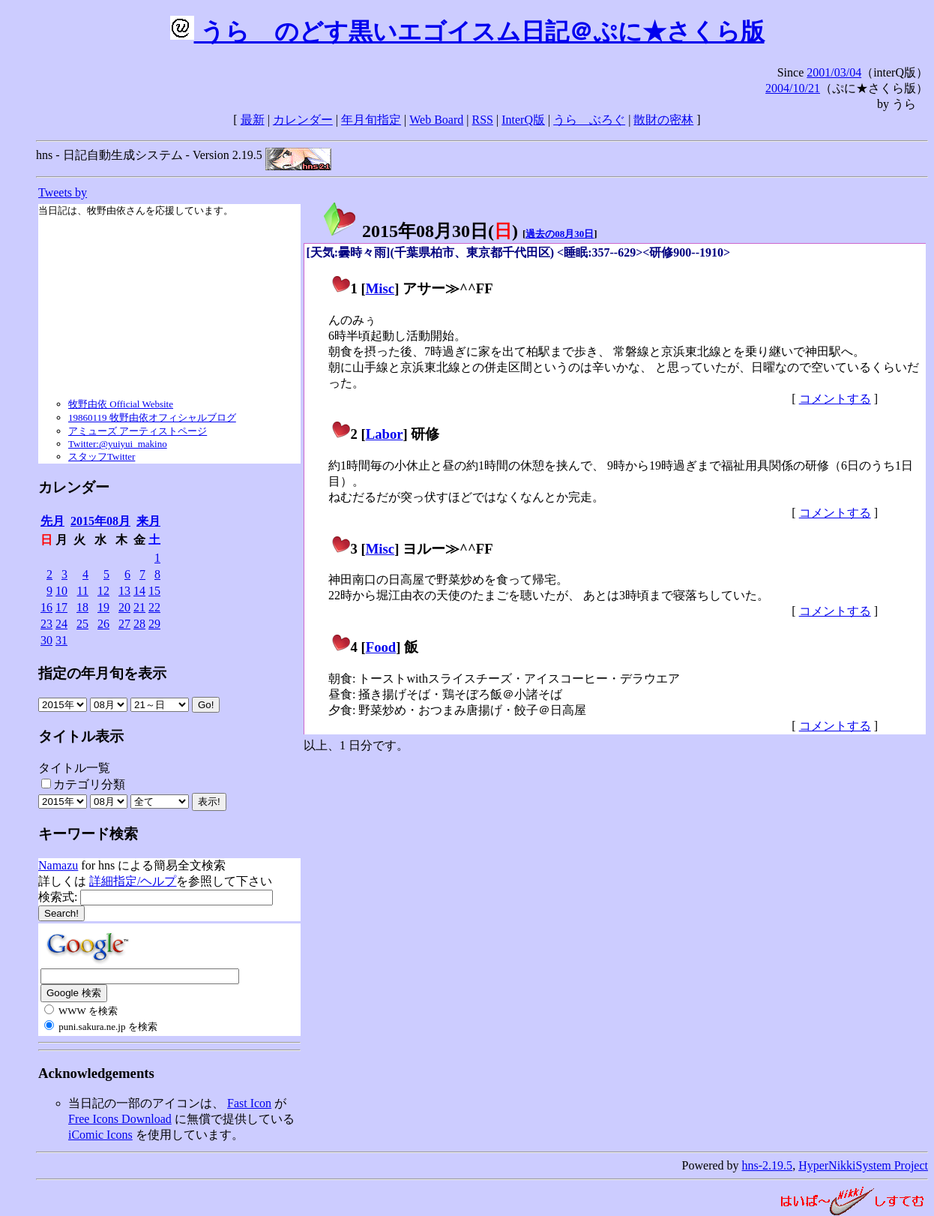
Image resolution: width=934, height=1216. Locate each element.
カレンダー (303, 119)
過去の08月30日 (559, 233)
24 (61, 623)
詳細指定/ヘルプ (132, 881)
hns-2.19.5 (767, 1165)
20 (124, 607)
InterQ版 (523, 119)
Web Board (436, 119)
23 (46, 623)
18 (82, 607)
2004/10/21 (792, 88)
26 (103, 623)
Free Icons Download (120, 1118)
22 (154, 607)
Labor (384, 434)
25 (82, 623)
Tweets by (62, 192)
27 (124, 623)
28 (139, 623)
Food (381, 647)
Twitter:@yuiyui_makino (117, 443)
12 (103, 590)
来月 (148, 521)
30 (46, 640)
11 (82, 590)
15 (154, 590)
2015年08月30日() (420, 231)
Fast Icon (249, 1103)
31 (61, 640)
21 (139, 607)
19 (103, 607)
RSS (482, 119)
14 (139, 590)
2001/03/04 (834, 72)
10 (61, 590)
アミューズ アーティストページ (137, 431)
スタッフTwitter (101, 456)
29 (154, 623)
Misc (380, 288)
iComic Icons (100, 1134)
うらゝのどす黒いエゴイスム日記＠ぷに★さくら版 (467, 31)
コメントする (835, 398)
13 (124, 590)
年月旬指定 (371, 119)
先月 (52, 521)
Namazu (58, 865)
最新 (253, 119)
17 (61, 607)
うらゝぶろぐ (589, 119)
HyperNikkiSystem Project (863, 1165)
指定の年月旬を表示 (102, 673)
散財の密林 (663, 119)
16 (46, 607)
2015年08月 (100, 521)
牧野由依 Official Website (120, 404)
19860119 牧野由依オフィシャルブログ (152, 417)
